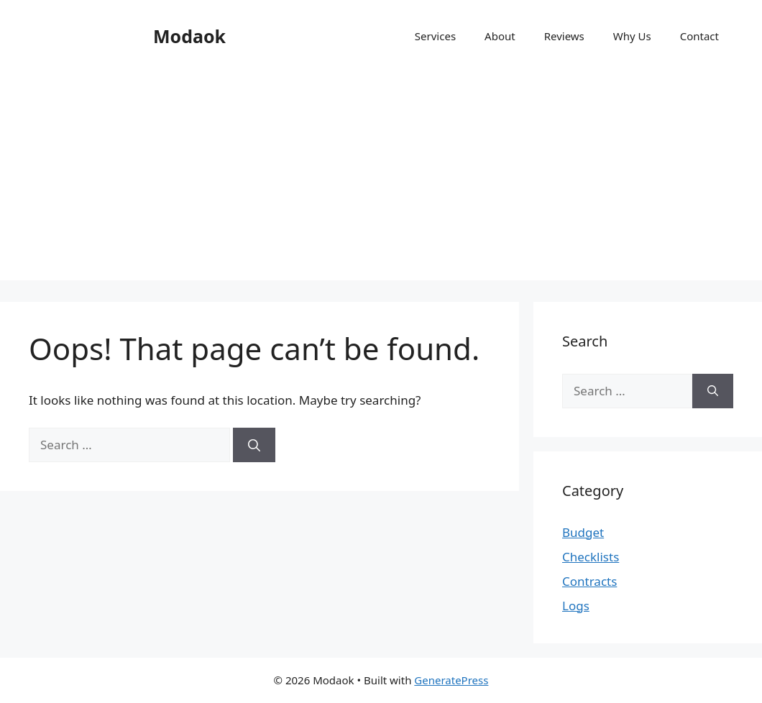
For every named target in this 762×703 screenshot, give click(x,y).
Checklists (590, 556)
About (500, 36)
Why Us (632, 36)
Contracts (589, 581)
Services (435, 36)
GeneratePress (451, 680)
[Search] (254, 445)
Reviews (564, 36)
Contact (699, 36)
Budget (583, 532)
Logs (575, 605)
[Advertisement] (381, 179)
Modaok (189, 36)
